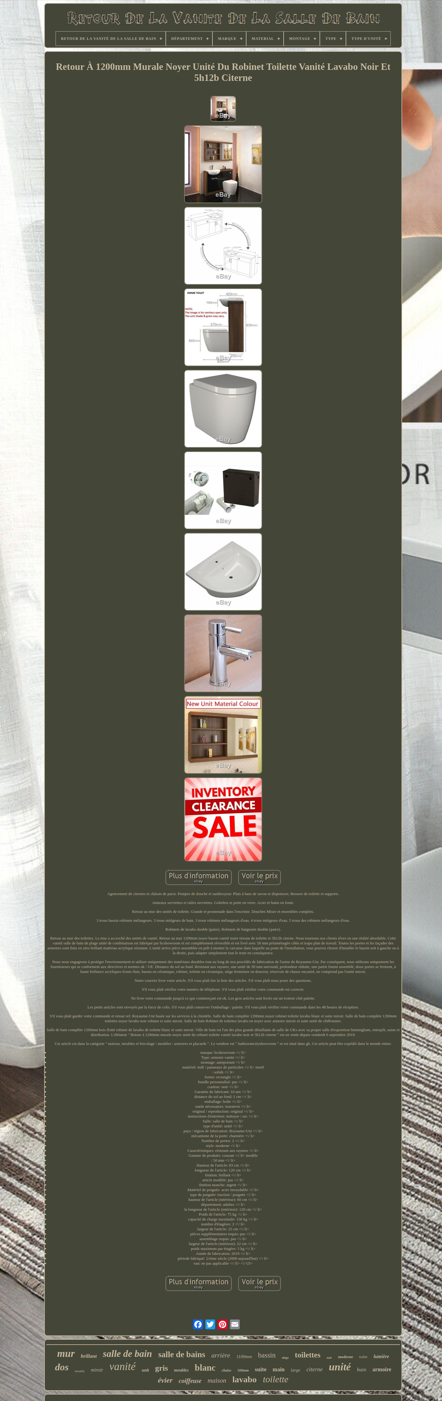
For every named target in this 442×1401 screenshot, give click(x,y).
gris (161, 1368)
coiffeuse (190, 1380)
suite (260, 1369)
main (279, 1369)
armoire (381, 1369)
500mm (243, 1370)
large (295, 1370)
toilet (363, 1356)
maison (216, 1380)
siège (285, 1357)
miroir (97, 1370)
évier (165, 1380)
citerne (314, 1369)
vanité (122, 1367)
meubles (181, 1370)
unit (145, 1370)
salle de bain (127, 1353)
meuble (80, 1371)
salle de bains (181, 1354)
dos (61, 1367)
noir (329, 1357)
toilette (275, 1379)
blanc (205, 1368)
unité (340, 1367)
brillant (89, 1356)
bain (361, 1370)
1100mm (244, 1356)
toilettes (307, 1355)
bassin (267, 1355)
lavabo (244, 1379)
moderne (345, 1356)
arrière (220, 1355)
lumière (381, 1356)
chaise (226, 1370)
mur (66, 1353)
